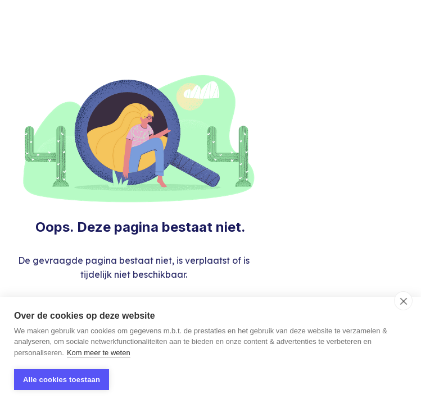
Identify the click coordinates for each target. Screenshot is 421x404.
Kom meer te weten (98, 352)
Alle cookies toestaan (61, 379)
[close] (403, 300)
